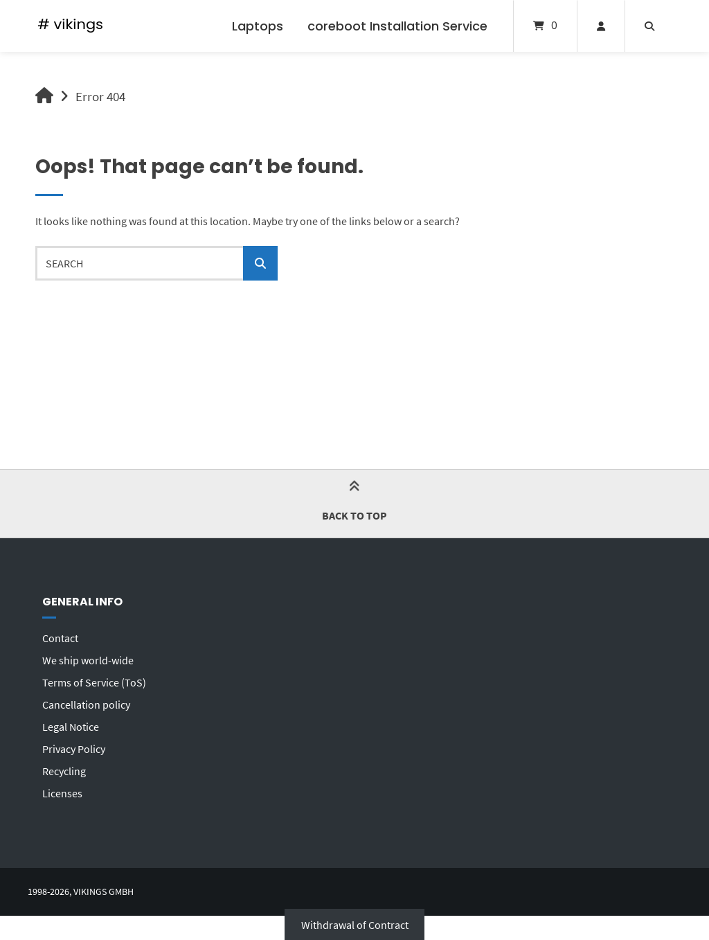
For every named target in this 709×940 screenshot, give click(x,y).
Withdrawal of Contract (355, 924)
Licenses (62, 793)
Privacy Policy (73, 749)
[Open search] (649, 26)
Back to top (354, 503)
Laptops (257, 26)
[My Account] (601, 26)
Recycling (64, 771)
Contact (60, 638)
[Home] (70, 26)
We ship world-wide (88, 660)
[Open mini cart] (545, 26)
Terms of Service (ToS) (94, 682)
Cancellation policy (86, 704)
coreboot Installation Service (397, 26)
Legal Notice (70, 727)
